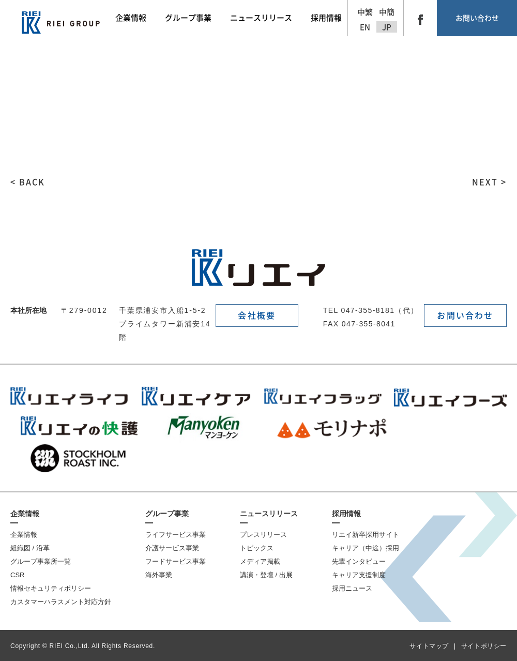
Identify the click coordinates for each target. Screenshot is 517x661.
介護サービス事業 (172, 548)
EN (365, 27)
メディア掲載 (260, 561)
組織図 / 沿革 (30, 548)
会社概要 (257, 315)
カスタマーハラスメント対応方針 (60, 602)
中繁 (365, 12)
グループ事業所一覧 (40, 561)
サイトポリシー (484, 646)
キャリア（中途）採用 (365, 548)
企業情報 (24, 513)
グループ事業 (167, 513)
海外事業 (158, 575)
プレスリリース (263, 534)
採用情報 (346, 513)
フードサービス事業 (175, 561)
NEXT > (489, 182)
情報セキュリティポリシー (50, 588)
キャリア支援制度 (359, 575)
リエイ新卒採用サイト (365, 534)
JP (386, 27)
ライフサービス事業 (175, 534)
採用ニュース (352, 588)
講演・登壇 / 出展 (266, 575)
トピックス (256, 548)
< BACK (27, 182)
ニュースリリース (269, 513)
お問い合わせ (477, 18)
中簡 (386, 12)
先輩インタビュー (359, 561)
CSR (17, 575)
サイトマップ (429, 646)
